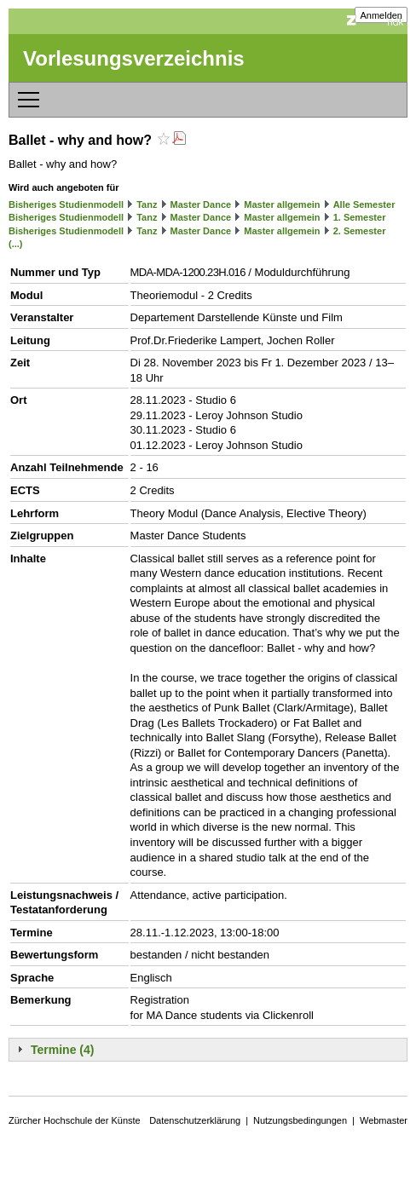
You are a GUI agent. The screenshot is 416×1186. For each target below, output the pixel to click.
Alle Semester (364, 204)
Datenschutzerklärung (194, 1120)
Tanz (146, 204)
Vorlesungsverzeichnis (134, 58)
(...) (16, 244)
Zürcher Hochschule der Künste (75, 1120)
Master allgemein (282, 204)
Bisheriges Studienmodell (66, 204)
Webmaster (383, 1120)
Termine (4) (62, 1049)
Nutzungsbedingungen (300, 1120)
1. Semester (359, 217)
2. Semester (359, 231)
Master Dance (201, 204)
